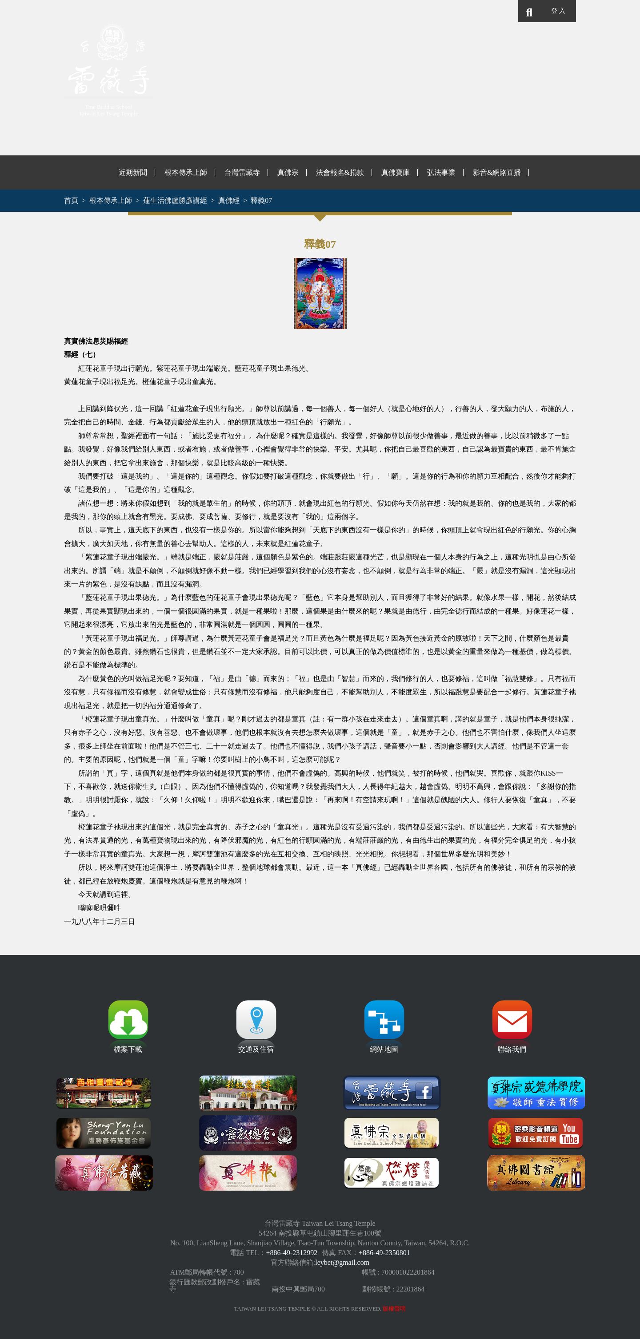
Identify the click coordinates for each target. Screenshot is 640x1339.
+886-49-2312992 (292, 1252)
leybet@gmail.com (342, 1262)
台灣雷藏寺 (242, 172)
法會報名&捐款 (340, 172)
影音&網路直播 (497, 172)
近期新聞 (133, 172)
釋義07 (261, 200)
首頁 (71, 200)
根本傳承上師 (185, 172)
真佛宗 (288, 172)
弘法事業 (441, 172)
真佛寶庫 (395, 172)
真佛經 (229, 200)
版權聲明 (394, 1309)
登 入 (558, 11)
